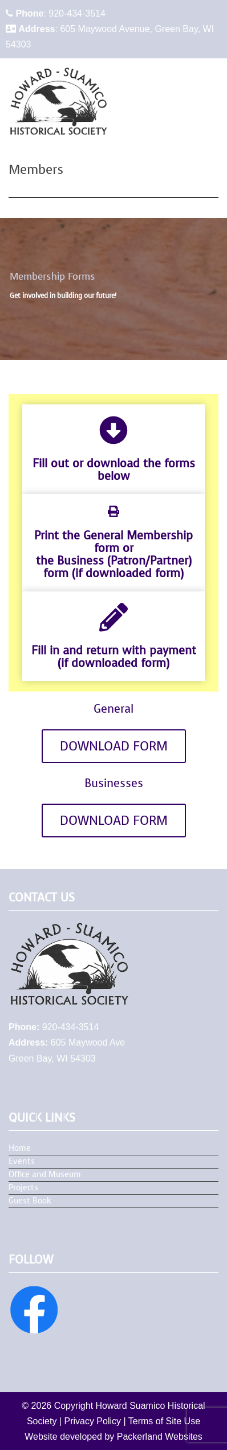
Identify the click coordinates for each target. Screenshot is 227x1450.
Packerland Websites (159, 1436)
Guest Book (30, 1200)
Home (20, 1148)
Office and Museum (45, 1174)
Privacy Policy (92, 1421)
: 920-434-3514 (56, 13)
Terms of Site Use (164, 1421)
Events (22, 1161)
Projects (23, 1187)
